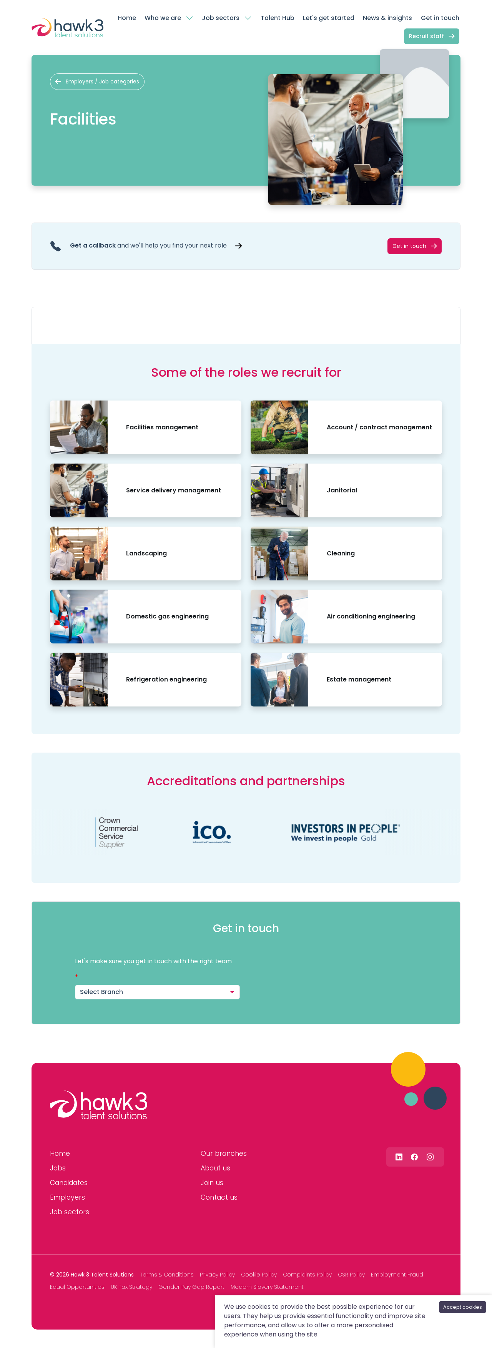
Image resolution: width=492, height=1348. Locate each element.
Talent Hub (277, 17)
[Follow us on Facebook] (414, 1156)
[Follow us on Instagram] (430, 1156)
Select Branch (101, 991)
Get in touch (440, 17)
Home (127, 17)
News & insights (387, 17)
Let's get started (328, 17)
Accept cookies (462, 1307)
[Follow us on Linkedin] (399, 1156)
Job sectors (220, 17)
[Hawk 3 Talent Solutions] (98, 1105)
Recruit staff (426, 36)
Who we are (163, 17)
